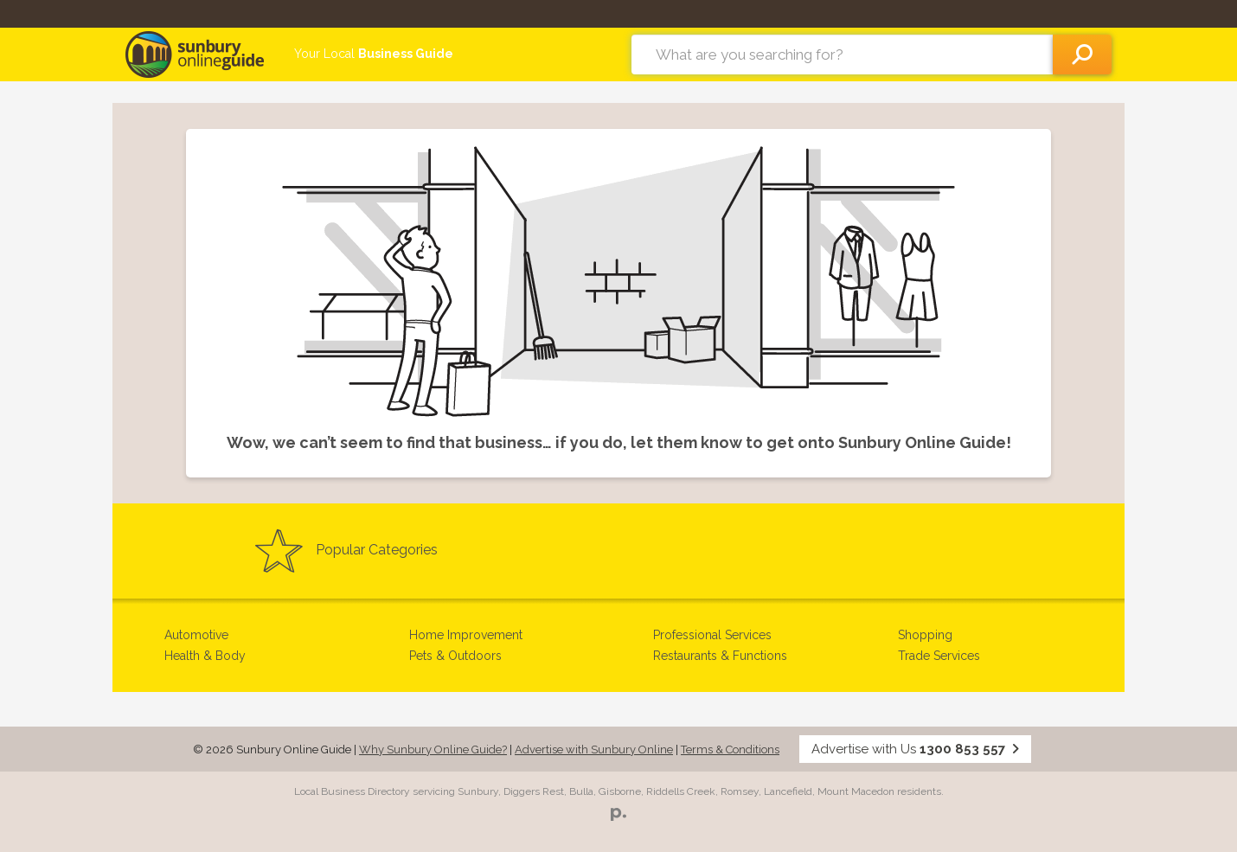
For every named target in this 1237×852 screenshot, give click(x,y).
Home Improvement (465, 635)
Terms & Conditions (730, 749)
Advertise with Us (915, 749)
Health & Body (205, 656)
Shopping (925, 635)
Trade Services (939, 656)
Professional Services (712, 635)
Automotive (196, 635)
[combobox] (842, 54)
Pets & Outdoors (455, 656)
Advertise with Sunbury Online (594, 749)
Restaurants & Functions (720, 656)
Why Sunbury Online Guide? (433, 749)
